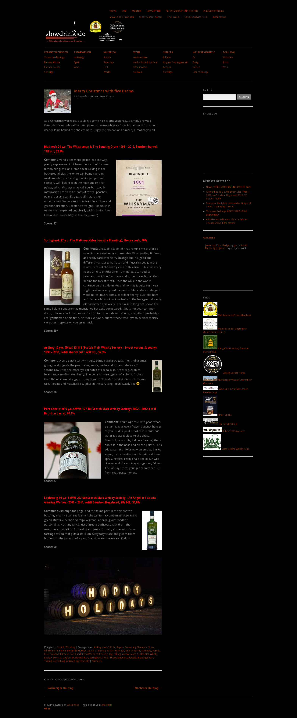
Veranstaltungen (56, 52)
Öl (194, 57)
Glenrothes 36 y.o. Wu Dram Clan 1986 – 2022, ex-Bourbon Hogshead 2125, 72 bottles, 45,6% (227, 195)
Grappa (167, 67)
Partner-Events (52, 67)
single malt (68, 657)
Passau (156, 650)
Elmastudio (106, 704)
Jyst (236, 245)
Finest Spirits (217, 414)
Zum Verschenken (213, 11)
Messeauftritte (52, 62)
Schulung (173, 17)
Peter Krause (50, 654)
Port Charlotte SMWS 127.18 (85, 654)
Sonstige (48, 72)
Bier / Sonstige (201, 72)
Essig (195, 62)
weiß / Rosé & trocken (145, 62)
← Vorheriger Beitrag (58, 688)
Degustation (87, 650)
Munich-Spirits (132, 650)
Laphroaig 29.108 (104, 650)
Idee (123, 11)
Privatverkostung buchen (182, 11)
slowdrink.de (81, 657)
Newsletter (154, 11)
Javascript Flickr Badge (217, 245)
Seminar (57, 657)
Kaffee (196, 67)
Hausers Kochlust (220, 424)
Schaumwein (140, 67)
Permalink (97, 661)
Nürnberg (146, 650)
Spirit (77, 62)
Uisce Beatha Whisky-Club (226, 448)
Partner (136, 11)
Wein (76, 67)
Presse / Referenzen (150, 17)
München (119, 650)
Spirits (168, 52)
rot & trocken (140, 57)
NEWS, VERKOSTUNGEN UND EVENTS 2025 (228, 187)
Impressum (219, 17)
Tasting (48, 661)
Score (133, 654)
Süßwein (137, 72)
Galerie (209, 237)
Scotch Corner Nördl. (224, 372)
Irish (106, 67)
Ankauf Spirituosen (121, 17)
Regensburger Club (196, 17)
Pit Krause (63, 654)
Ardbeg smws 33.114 (104, 647)
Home (112, 11)
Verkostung (59, 661)
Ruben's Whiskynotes (224, 431)
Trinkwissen (82, 52)
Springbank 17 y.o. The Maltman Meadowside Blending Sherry (122, 657)
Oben (47, 708)
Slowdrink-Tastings (54, 57)
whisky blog (72, 661)
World (107, 72)
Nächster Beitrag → (148, 688)
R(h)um (167, 57)
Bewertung (130, 647)
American (109, 62)
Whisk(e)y (79, 57)
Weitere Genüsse (204, 52)
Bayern (120, 647)
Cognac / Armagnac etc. (176, 62)
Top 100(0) (229, 52)
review (125, 654)
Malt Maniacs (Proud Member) (227, 315)
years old (84, 661)
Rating (104, 654)
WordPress (73, 704)
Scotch (107, 57)
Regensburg (115, 654)
